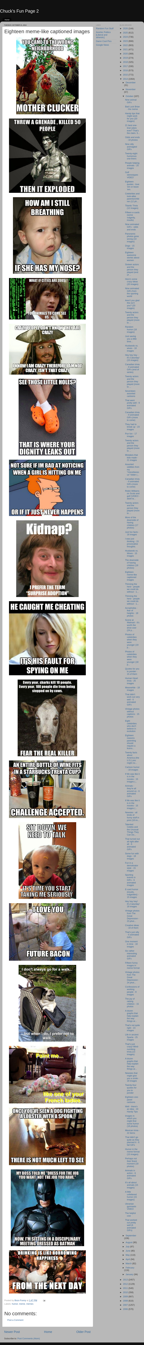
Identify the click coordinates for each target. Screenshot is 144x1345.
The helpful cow (130, 1214)
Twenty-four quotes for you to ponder (130, 1089)
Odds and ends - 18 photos (132, 138)
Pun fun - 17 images (131, 435)
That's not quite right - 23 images (132, 1028)
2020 (125, 53)
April (128, 1259)
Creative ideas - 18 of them (132, 926)
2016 (125, 70)
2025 (125, 33)
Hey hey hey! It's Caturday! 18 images (132, 904)
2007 (125, 1305)
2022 (125, 45)
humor (15, 1304)
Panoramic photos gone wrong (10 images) (132, 238)
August (129, 1242)
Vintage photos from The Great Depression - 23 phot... (132, 916)
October (130, 96)
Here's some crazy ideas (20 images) (131, 281)
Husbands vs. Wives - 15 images (131, 553)
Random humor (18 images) (131, 329)
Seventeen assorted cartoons (130, 393)
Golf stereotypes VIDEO (131, 175)
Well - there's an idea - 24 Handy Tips (131, 1109)
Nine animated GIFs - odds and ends (132, 227)
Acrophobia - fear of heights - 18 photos (131, 612)
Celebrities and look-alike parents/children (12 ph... (132, 197)
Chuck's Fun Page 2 (19, 11)
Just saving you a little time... (131, 339)
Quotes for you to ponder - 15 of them (132, 671)
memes (29, 1304)
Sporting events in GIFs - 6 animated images (130, 880)
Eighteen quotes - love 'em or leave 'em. (132, 185)
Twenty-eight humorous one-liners (131, 156)
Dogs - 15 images (129, 247)
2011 (125, 1288)
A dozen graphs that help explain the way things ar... (131, 1016)
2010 (125, 1292)
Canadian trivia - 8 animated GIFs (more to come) (132, 416)
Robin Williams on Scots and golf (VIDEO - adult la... (132, 495)
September (131, 1235)
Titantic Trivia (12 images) (131, 206)
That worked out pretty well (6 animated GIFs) (131, 1225)
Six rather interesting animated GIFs (131, 955)
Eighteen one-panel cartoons (131, 1099)
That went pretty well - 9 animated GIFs (132, 404)
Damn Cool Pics (103, 41)
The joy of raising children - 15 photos (132, 1003)
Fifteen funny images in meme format (132, 965)
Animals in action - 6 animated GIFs (130, 1174)
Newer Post (12, 1331)
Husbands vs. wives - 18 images (131, 348)
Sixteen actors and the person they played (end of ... (132, 269)
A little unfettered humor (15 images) (131, 1196)
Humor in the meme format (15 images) (132, 1152)
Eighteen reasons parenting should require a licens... (130, 742)
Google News (102, 45)
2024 (125, 37)
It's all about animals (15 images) (131, 1185)
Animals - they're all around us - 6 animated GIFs (132, 791)
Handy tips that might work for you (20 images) (132, 117)
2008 (125, 1301)
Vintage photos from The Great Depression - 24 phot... (132, 977)
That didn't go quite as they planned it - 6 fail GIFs (132, 1141)
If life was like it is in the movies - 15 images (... (132, 778)
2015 (125, 75)
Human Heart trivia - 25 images (131, 681)
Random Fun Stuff (105, 28)
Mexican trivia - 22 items (132, 1131)
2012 (125, 1284)
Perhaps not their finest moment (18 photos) (131, 1162)
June (128, 1251)
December (131, 82)
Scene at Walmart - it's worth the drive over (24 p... (132, 625)
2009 (125, 1296)
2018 (125, 62)
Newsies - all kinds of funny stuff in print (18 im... (132, 816)
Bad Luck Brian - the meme (132, 107)
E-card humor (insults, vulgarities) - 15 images (132, 893)
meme (22, 1304)
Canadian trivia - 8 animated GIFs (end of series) (132, 368)
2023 (125, 41)
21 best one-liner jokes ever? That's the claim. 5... (132, 129)
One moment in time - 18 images (131, 944)
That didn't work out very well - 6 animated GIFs (132, 699)
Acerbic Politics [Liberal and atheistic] (103, 35)
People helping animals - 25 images (132, 165)
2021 (125, 49)
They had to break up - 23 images (132, 427)
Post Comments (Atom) (28, 1338)
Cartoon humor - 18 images (132, 768)
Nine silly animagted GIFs (131, 147)
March (129, 1263)
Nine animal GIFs (130, 101)
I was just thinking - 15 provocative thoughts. (132, 543)
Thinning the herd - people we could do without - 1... (132, 588)
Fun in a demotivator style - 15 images (131, 867)
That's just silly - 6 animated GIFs (132, 935)
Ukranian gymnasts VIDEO (130, 1206)
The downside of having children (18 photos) (131, 564)
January (130, 1274)
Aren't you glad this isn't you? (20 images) (132, 304)
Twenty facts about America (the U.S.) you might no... (132, 757)
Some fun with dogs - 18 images (132, 856)
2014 (125, 79)
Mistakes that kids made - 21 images (131, 457)
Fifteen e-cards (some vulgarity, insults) (132, 216)
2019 (125, 58)
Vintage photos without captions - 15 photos (132, 713)
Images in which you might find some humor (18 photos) (132, 1121)
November (131, 89)
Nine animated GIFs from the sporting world (132, 292)
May (128, 1255)
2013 (125, 1279)
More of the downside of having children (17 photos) (131, 522)
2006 (125, 1309)
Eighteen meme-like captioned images (131, 576)
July (128, 1246)
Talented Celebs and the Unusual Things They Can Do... (132, 829)
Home (7, 20)
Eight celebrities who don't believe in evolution (131, 726)
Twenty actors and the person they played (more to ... (132, 317)
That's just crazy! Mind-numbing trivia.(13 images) (132, 1049)
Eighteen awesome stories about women (132, 256)
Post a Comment (15, 1320)
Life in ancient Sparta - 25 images (131, 1037)
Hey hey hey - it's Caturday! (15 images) (132, 357)
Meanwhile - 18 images (132, 688)
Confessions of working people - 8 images (132, 991)
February (130, 1268)
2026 (125, 28)
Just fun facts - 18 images (132, 533)
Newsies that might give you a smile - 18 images (132, 1077)
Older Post (83, 1331)
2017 (125, 66)
